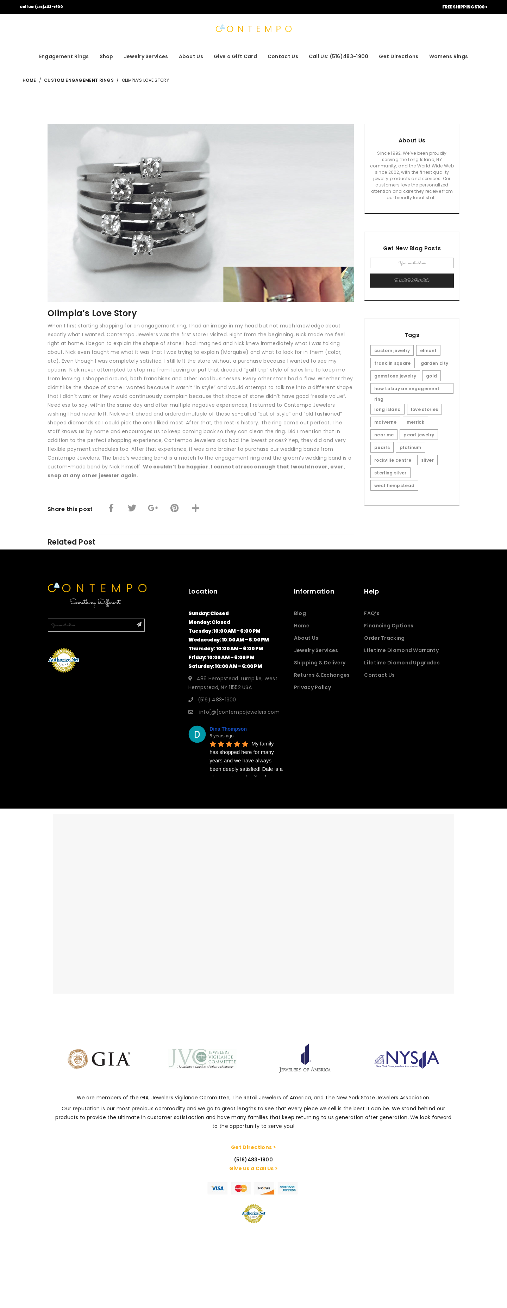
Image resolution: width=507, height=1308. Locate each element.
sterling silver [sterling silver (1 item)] (390, 473)
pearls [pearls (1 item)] (382, 447)
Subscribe (412, 281)
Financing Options (388, 625)
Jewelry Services (146, 56)
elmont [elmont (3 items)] (428, 351)
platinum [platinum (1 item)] (410, 447)
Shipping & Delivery (320, 662)
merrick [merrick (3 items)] (415, 422)
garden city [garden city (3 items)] (434, 363)
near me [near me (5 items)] (384, 435)
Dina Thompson (228, 729)
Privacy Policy (312, 687)
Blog (300, 613)
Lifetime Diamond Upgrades (402, 662)
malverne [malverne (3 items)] (385, 422)
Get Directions (398, 56)
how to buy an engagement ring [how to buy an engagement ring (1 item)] (406, 390)
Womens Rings (448, 56)
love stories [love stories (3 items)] (424, 409)
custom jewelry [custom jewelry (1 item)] (392, 351)
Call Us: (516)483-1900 (41, 7)
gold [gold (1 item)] (431, 376)
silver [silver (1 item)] (427, 460)
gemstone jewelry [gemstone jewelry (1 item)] (395, 376)
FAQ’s (372, 613)
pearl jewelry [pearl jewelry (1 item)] (418, 435)
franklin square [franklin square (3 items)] (392, 363)
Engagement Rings (64, 56)
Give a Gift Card (235, 56)
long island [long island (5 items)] (387, 409)
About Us (191, 56)
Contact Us (283, 56)
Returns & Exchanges (322, 674)
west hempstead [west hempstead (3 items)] (394, 486)
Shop (106, 56)
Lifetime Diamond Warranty (401, 650)
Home (301, 625)
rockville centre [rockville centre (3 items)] (392, 460)
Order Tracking (384, 637)
